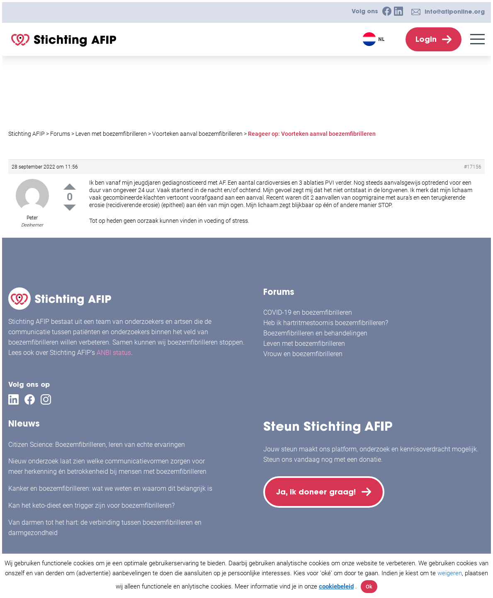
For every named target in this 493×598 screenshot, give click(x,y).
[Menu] (477, 39)
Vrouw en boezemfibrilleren (302, 354)
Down (69, 208)
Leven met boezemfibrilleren (304, 343)
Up (69, 186)
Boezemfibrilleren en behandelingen (315, 333)
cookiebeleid (336, 586)
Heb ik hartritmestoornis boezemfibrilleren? (325, 323)
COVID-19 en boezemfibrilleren (307, 312)
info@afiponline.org (455, 11)
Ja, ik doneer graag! (317, 492)
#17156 (472, 167)
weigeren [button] (449, 573)
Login (426, 39)
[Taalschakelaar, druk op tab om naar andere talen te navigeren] (374, 39)
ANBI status (114, 353)
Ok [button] (369, 587)
